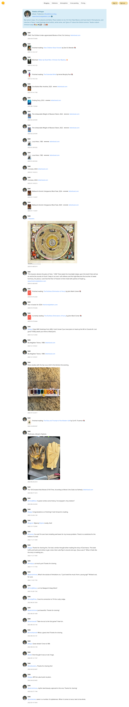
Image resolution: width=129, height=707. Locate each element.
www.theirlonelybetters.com (41, 16)
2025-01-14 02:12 (32, 172)
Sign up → (123, 3)
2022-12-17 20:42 (32, 526)
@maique (31, 563)
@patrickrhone (32, 575)
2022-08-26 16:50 (32, 602)
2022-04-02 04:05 (32, 680)
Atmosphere (64, 3)
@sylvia (41, 523)
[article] (64, 36)
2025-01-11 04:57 (32, 197)
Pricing (83, 3)
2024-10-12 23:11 (32, 413)
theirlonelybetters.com (50, 305)
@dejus (30, 329)
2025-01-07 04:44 (32, 321)
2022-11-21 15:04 (32, 555)
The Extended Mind (50, 74)
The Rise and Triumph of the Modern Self (57, 421)
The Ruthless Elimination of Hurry (54, 291)
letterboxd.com (75, 35)
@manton (31, 534)
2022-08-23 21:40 (32, 647)
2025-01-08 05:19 (32, 266)
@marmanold (32, 621)
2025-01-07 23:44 (32, 297)
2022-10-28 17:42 (32, 591)
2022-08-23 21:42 (32, 624)
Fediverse (55, 3)
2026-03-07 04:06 (32, 38)
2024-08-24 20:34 (32, 504)
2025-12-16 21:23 (32, 79)
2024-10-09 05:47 (32, 426)
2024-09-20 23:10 (32, 482)
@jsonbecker (32, 699)
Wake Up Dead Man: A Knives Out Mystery (52, 60)
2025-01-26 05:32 (32, 147)
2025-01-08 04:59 (32, 283)
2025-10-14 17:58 (32, 92)
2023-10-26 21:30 (32, 515)
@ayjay (30, 512)
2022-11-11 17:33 (32, 567)
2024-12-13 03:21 (32, 346)
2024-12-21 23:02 (32, 335)
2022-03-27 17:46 (32, 691)
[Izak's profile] (25, 34)
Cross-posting (74, 3)
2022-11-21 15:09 (32, 540)
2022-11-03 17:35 (32, 580)
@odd (29, 655)
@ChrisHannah (32, 633)
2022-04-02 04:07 (32, 669)
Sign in (115, 3)
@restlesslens (32, 666)
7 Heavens (31, 219)
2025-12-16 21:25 (32, 65)
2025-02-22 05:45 (32, 120)
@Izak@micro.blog (50, 14)
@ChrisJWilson (32, 501)
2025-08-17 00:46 (32, 106)
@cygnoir (31, 523)
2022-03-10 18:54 (32, 702)
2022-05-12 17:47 (32, 658)
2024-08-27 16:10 (32, 493)
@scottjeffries (32, 599)
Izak (29, 33)
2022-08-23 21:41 (32, 636)
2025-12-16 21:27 (32, 52)
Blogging (46, 3)
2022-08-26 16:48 (32, 613)
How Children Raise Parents (53, 48)
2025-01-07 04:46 (32, 308)
